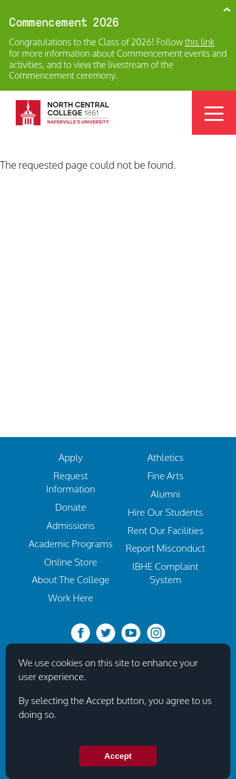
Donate (70, 507)
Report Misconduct (165, 548)
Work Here (70, 597)
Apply (70, 457)
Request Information (70, 482)
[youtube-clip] (130, 631)
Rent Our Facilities (165, 530)
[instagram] (156, 631)
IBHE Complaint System (165, 573)
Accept (118, 756)
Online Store (70, 561)
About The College (70, 579)
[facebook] (80, 631)
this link (200, 42)
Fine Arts (165, 475)
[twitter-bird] (105, 631)
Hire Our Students (165, 512)
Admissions (70, 525)
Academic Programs (70, 543)
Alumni (165, 493)
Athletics (165, 457)
